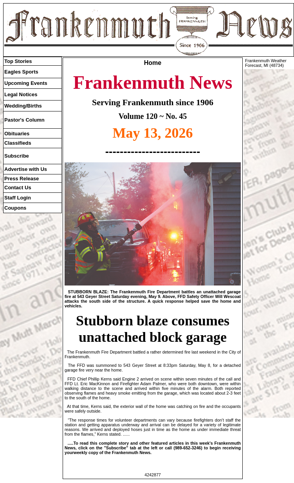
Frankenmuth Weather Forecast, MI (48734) (266, 63)
